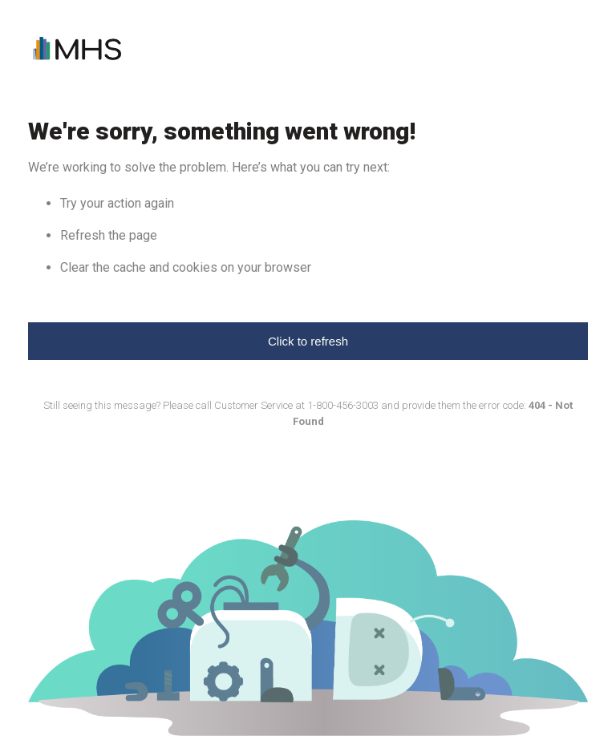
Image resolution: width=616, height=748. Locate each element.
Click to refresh (308, 341)
